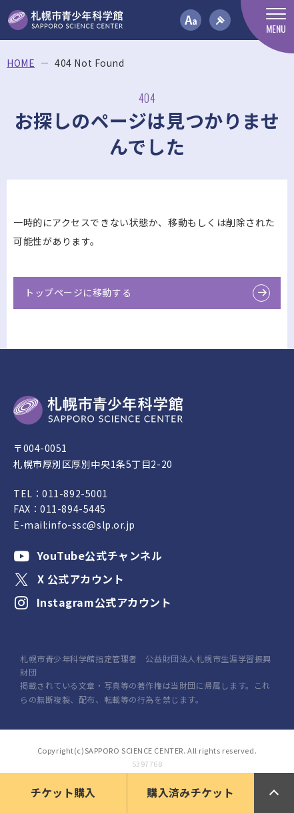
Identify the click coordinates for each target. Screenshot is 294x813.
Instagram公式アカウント (92, 602)
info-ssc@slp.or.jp (91, 524)
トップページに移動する (78, 292)
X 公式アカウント (69, 579)
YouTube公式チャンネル (87, 555)
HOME (21, 63)
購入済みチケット (190, 792)
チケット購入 (63, 792)
